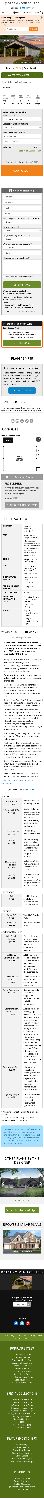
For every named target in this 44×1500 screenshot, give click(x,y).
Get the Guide (22, 342)
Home (3, 82)
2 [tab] (16, 66)
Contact (26, 1338)
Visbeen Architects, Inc (22, 1458)
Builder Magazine (22, 1484)
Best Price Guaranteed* (30, 151)
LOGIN (36, 12)
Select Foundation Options (15, 124)
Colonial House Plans (22, 1354)
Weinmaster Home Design (22, 1461)
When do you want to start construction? (21, 218)
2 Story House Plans (22, 1427)
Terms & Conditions (23, 22)
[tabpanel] (22, 49)
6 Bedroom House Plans (22, 1410)
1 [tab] (12, 66)
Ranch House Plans (22, 1374)
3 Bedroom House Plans (22, 1402)
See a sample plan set (22, 637)
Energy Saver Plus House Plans (22, 1413)
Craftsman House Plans (22, 1360)
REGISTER (27, 12)
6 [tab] (31, 66)
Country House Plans (22, 1357)
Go (29, 1304)
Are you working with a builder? (17, 235)
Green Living (22, 1444)
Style (10, 82)
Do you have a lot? (11, 227)
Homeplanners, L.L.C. (22, 1447)
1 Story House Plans (22, 1425)
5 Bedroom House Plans (22, 1408)
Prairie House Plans (22, 1371)
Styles (13, 1335)
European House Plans (22, 1363)
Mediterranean (22, 1368)
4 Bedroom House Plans (22, 1405)
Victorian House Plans (22, 1382)
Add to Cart (22, 170)
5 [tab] (28, 66)
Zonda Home (22, 1489)
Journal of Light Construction (22, 1486)
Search (5, 1335)
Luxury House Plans (22, 1416)
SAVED (17, 12)
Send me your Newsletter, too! (19, 276)
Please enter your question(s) (16, 258)
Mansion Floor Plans (22, 1419)
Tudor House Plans (22, 1380)
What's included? (9, 115)
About (17, 1338)
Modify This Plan (22, 390)
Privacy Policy (32, 311)
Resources (23, 1335)
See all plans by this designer (22, 1210)
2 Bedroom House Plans (22, 1399)
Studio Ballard (22, 1456)
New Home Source (22, 1478)
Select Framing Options (14, 132)
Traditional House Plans (22, 82)
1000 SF (22, 1422)
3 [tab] (20, 66)
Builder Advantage (22, 1481)
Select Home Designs (22, 1450)
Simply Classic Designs (22, 1453)
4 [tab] (24, 66)
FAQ (40, 1335)
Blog (33, 1335)
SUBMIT (33, 29)
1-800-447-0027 (22, 8)
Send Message (22, 284)
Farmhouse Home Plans (22, 1365)
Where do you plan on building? (17, 244)
